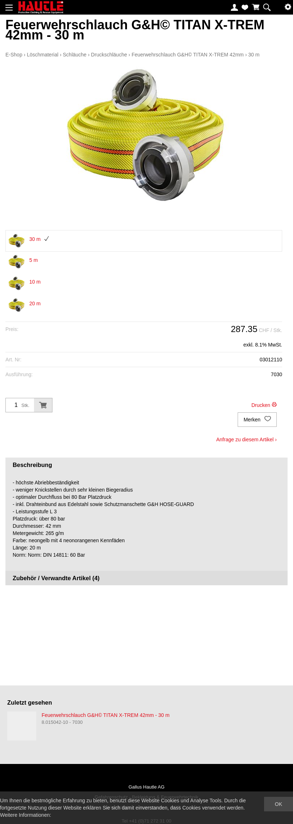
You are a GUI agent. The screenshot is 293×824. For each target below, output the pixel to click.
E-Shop (13, 55)
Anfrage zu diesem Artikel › (246, 439)
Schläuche (74, 55)
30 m (253, 55)
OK (278, 804)
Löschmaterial (42, 55)
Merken (257, 419)
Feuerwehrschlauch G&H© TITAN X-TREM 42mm (188, 55)
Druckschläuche (109, 55)
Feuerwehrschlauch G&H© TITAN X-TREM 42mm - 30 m (106, 715)
